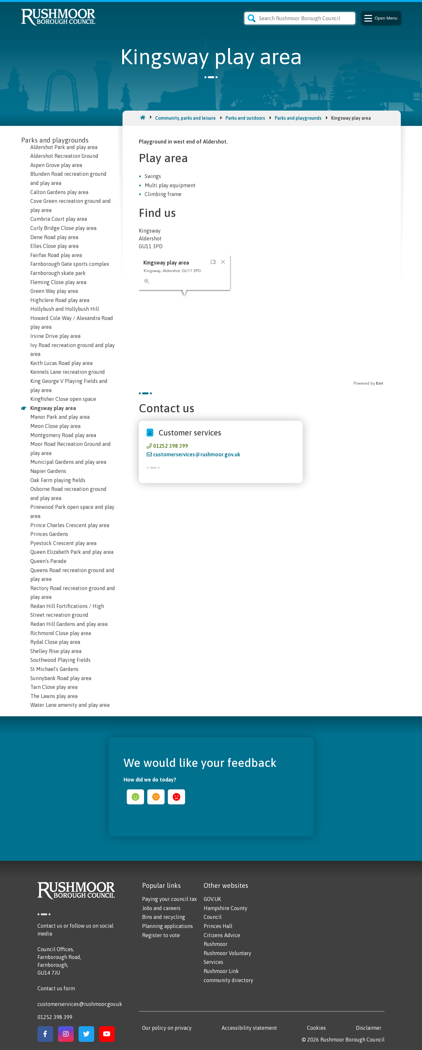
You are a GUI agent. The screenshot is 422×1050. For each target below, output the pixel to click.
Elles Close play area (54, 246)
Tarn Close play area (54, 687)
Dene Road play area (54, 237)
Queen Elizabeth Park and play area (71, 552)
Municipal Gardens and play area (68, 462)
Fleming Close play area (58, 282)
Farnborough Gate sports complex (69, 264)
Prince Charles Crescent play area (69, 525)
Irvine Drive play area (55, 336)
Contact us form (56, 988)
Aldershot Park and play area (63, 147)
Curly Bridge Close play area (63, 228)
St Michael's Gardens (54, 669)
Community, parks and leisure (185, 118)
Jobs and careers (161, 908)
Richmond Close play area (60, 633)
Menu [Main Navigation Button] (380, 18)
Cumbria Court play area (58, 219)
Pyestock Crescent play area (63, 543)
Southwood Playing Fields (60, 660)
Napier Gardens (48, 471)
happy (135, 796)
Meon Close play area (55, 426)
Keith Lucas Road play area (61, 363)
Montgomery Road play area (63, 435)
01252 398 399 (170, 446)
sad (176, 796)
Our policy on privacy (167, 1028)
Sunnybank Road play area (60, 678)
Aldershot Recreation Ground (64, 156)
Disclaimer (368, 1028)
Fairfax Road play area (56, 255)
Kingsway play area (53, 408)
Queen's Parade (48, 561)
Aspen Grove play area (56, 165)
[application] (262, 320)
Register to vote (161, 935)
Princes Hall (218, 926)
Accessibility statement (249, 1028)
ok (156, 796)
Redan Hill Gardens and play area (69, 624)
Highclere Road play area (59, 300)
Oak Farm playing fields (57, 480)
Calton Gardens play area (59, 192)
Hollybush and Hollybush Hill (64, 309)
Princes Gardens (49, 534)
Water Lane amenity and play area (69, 705)
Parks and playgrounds (298, 118)
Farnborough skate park (58, 273)
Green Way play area (54, 291)
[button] (213, 261)
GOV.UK (212, 899)
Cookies (316, 1028)
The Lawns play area (54, 696)
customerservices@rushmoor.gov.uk (196, 454)
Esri (379, 383)
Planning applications (167, 926)
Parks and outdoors (245, 118)
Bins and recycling (163, 917)
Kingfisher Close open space (63, 399)
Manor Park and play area (60, 417)
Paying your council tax (169, 899)
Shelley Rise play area (55, 651)
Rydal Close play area (55, 642)
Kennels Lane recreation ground (67, 372)
